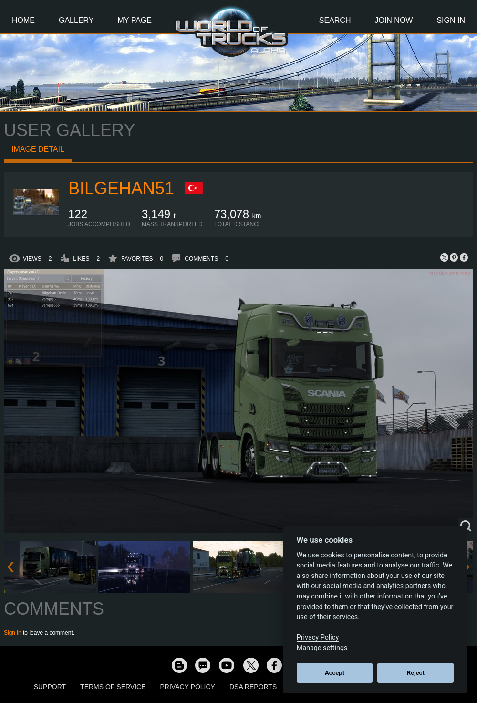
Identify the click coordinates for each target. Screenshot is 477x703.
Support (50, 687)
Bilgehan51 (121, 188)
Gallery (76, 20)
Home (23, 20)
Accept (334, 672)
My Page (135, 20)
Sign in (12, 633)
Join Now (393, 20)
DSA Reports (253, 687)
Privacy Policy (187, 687)
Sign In (450, 20)
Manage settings (322, 648)
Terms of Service (112, 687)
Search (335, 20)
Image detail (37, 149)
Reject (416, 672)
